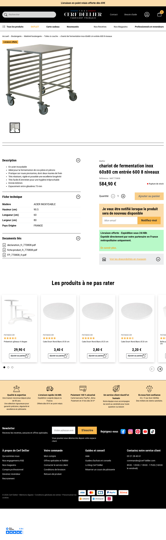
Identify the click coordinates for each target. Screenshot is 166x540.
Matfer (102, 45)
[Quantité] (118, 103)
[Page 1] (4, 404)
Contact (114, 14)
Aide (87, 492)
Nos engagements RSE (13, 497)
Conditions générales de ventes (48, 531)
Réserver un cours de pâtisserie (100, 506)
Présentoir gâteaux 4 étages (15, 378)
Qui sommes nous (10, 492)
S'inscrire (87, 466)
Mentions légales (26, 531)
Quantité (103, 103)
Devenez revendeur (11, 510)
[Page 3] (12, 404)
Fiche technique (41, 239)
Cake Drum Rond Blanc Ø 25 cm (95, 378)
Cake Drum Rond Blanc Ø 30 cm (56, 378)
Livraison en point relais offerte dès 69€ (83, 3)
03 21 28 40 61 (134, 492)
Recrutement (8, 515)
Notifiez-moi (149, 127)
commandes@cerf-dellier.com (141, 497)
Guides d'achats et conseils (98, 497)
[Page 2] (8, 404)
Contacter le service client (56, 501)
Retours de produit (53, 510)
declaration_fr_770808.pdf (19, 288)
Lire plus (103, 80)
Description (41, 203)
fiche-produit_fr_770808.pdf (19, 293)
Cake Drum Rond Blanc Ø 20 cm (134, 378)
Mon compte (50, 492)
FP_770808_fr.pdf (14, 298)
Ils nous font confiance (149, 431)
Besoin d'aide (130, 14)
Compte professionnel (12, 506)
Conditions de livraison (54, 506)
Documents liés (41, 281)
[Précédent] (152, 405)
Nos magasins (9, 501)
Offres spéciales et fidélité (56, 497)
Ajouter (149, 103)
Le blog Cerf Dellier (94, 501)
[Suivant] (160, 405)
